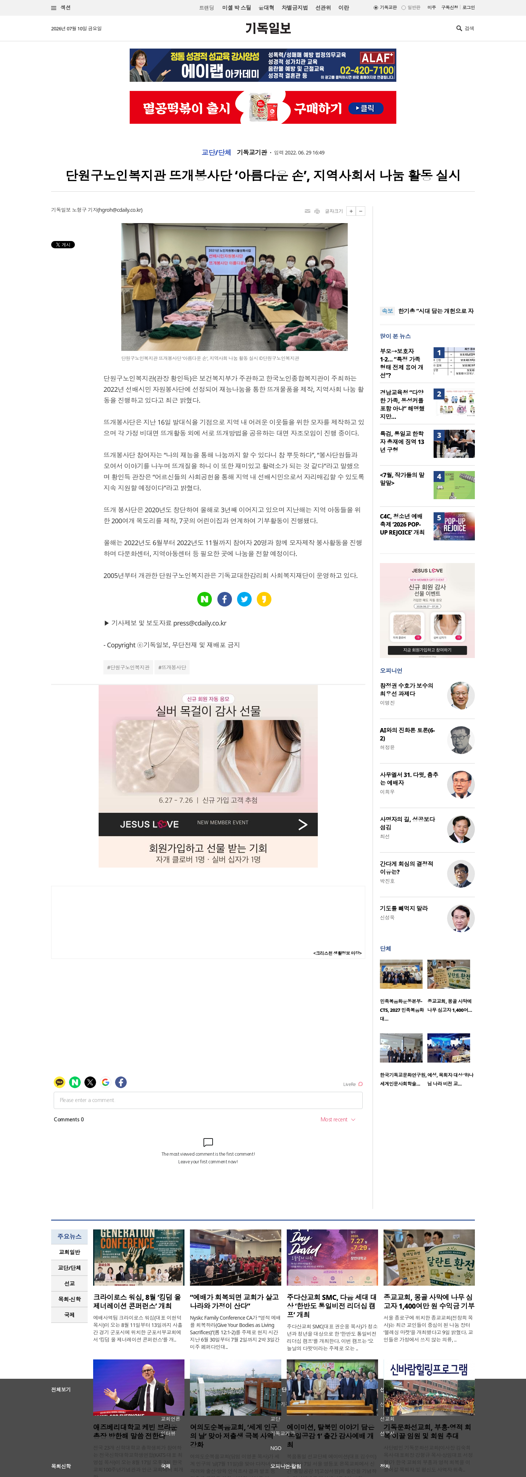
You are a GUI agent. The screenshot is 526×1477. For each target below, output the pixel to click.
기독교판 (388, 7)
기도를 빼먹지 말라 (404, 908)
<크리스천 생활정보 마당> (337, 953)
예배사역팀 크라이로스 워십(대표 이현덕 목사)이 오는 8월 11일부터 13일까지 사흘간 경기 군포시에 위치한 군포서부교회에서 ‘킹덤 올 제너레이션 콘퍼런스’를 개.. (137, 1328)
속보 (387, 311)
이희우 (387, 791)
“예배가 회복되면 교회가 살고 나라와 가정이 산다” (234, 1302)
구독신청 (449, 7)
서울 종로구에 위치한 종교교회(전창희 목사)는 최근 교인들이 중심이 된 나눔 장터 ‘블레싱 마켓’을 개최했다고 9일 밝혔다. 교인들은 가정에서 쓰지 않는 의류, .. (428, 1328)
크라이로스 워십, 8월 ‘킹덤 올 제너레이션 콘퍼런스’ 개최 (137, 1302)
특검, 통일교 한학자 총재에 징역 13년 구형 (402, 442)
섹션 (61, 8)
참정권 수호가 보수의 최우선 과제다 (406, 690)
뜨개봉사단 (173, 667)
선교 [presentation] (69, 1283)
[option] (403, 993)
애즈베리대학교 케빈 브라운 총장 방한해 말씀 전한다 (135, 1432)
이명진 (387, 702)
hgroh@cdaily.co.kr (120, 209)
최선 (385, 836)
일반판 (414, 7)
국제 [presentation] (69, 1315)
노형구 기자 (85, 209)
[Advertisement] (427, 252)
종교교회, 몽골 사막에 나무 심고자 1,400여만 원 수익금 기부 (429, 1302)
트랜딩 (206, 7)
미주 (431, 7)
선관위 (323, 7)
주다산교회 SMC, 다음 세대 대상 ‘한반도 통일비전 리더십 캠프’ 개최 (332, 1306)
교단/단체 (217, 152)
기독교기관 (252, 152)
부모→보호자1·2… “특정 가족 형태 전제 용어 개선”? (401, 363)
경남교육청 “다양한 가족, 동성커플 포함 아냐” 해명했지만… (402, 405)
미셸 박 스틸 (236, 7)
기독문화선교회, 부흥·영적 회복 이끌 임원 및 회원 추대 (427, 1432)
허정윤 (387, 747)
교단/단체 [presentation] (69, 1267)
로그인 (468, 7)
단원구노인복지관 (130, 667)
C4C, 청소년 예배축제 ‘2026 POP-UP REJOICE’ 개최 (402, 524)
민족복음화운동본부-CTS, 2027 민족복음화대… (402, 1010)
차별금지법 (295, 7)
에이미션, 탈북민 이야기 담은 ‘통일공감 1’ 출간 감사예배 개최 (330, 1436)
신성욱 (387, 917)
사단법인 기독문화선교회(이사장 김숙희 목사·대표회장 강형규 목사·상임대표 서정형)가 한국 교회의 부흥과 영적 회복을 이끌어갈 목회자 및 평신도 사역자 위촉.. (428, 1458)
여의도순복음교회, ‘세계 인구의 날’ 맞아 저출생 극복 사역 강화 (233, 1436)
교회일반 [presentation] (69, 1252)
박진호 (387, 880)
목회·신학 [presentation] (69, 1299)
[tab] (69, 1252)
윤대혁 (266, 7)
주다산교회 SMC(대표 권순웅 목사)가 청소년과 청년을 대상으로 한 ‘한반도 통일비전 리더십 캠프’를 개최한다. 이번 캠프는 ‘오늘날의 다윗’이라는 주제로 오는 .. (332, 1337)
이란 (343, 7)
